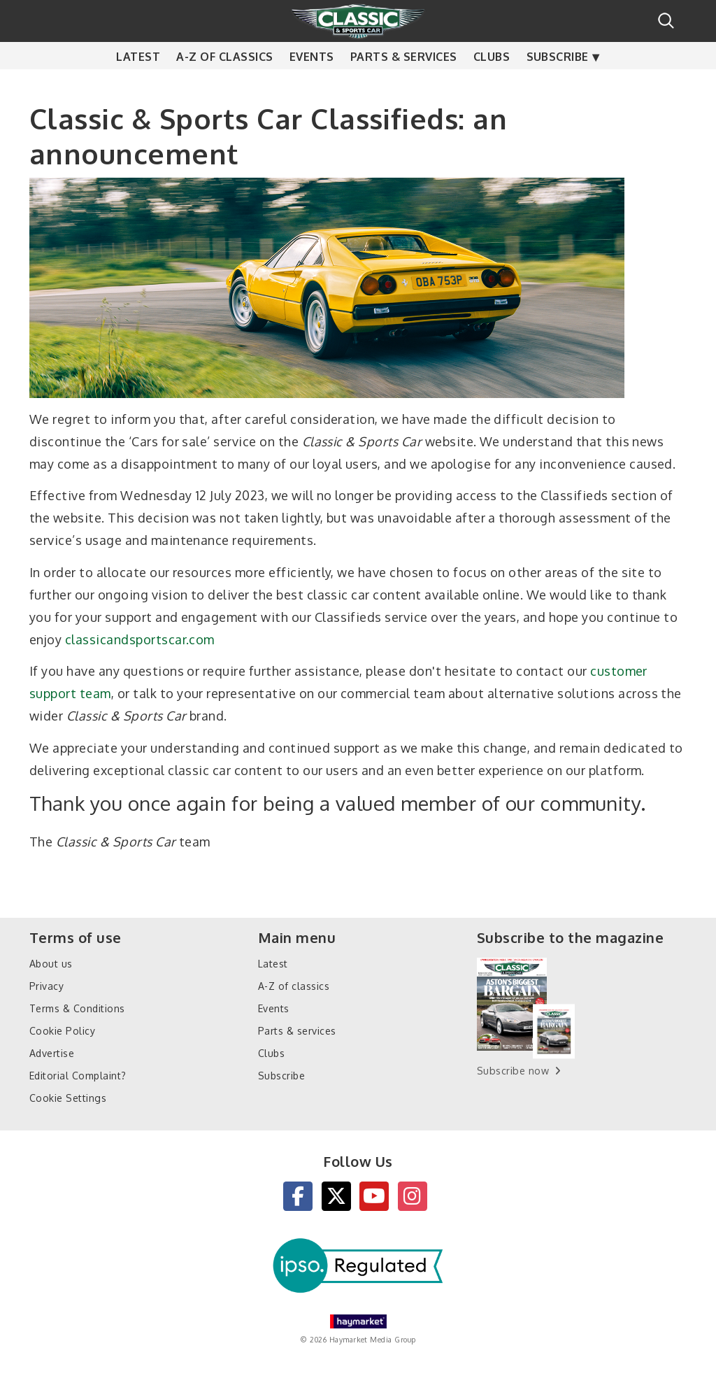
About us (51, 964)
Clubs (491, 84)
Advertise (51, 1053)
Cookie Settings (67, 1098)
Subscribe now (513, 1071)
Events (311, 84)
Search (666, 21)
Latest (138, 84)
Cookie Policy (62, 1031)
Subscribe (558, 84)
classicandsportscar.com (140, 639)
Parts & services (403, 84)
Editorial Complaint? (78, 1075)
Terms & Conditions (77, 1008)
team (95, 693)
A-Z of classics (224, 84)
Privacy (46, 986)
